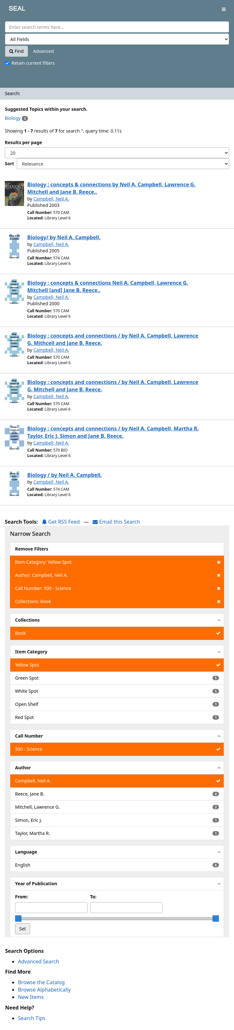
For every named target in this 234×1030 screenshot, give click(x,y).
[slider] (18, 918)
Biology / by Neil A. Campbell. (64, 474)
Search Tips (31, 1018)
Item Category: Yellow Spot (118, 562)
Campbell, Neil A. (51, 199)
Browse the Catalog (41, 982)
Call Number (29, 736)
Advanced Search (38, 961)
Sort (9, 163)
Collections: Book (118, 601)
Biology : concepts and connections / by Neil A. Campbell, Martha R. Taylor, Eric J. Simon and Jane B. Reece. (113, 432)
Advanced (43, 51)
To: (93, 897)
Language (26, 852)
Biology (13, 118)
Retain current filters (30, 63)
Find (16, 51)
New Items (31, 997)
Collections (27, 620)
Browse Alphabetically (44, 989)
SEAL (12, 9)
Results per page (23, 142)
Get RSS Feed (61, 521)
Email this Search (116, 521)
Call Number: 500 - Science (118, 588)
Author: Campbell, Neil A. (118, 575)
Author (23, 767)
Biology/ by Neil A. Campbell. (64, 237)
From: (21, 897)
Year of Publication (36, 883)
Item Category (31, 652)
